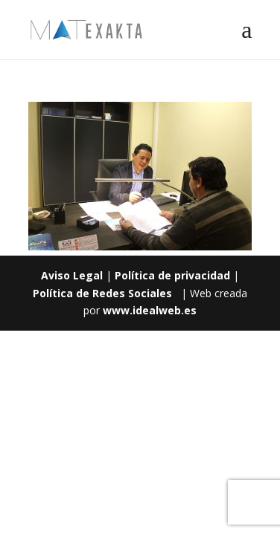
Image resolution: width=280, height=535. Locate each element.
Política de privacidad (172, 275)
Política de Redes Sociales (102, 293)
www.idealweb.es (150, 310)
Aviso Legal (72, 275)
